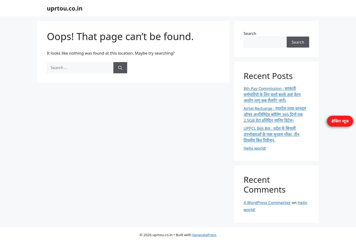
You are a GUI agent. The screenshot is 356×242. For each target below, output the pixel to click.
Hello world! (255, 148)
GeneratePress (204, 234)
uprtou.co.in (64, 8)
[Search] (120, 67)
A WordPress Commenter (267, 202)
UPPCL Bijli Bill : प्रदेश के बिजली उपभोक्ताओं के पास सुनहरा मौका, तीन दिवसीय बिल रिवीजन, (271, 134)
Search (250, 33)
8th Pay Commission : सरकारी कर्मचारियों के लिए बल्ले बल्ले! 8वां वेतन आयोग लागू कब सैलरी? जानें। (272, 94)
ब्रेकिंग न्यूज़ (340, 121)
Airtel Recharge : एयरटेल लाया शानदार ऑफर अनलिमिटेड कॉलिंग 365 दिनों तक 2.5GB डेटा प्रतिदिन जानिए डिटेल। (275, 114)
